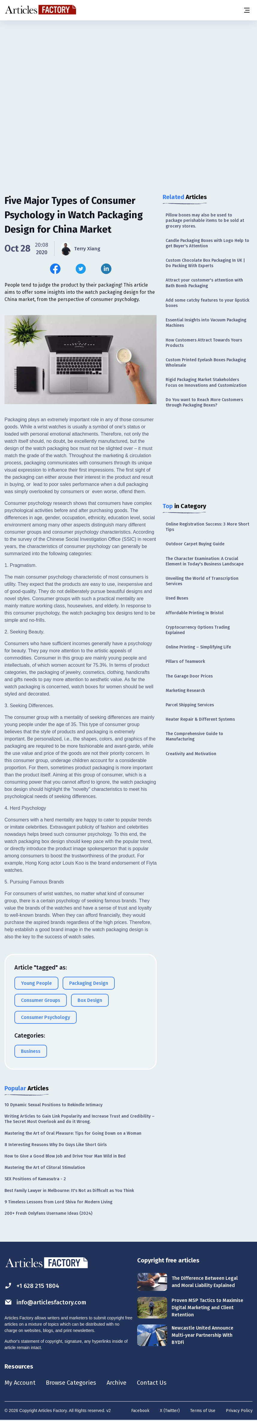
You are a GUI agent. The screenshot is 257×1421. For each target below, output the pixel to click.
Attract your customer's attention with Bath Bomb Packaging (204, 283)
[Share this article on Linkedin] (106, 269)
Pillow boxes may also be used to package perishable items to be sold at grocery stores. (205, 220)
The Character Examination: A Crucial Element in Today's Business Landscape (205, 561)
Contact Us (152, 1382)
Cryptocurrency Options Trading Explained (198, 630)
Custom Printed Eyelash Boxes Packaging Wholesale (206, 362)
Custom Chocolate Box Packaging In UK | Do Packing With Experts (205, 263)
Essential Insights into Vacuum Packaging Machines (206, 322)
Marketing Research (185, 690)
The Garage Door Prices (189, 676)
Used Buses (177, 598)
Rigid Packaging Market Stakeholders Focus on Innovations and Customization (206, 382)
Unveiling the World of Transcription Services (202, 581)
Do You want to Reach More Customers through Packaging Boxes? (204, 402)
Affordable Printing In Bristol (194, 612)
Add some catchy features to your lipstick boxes (207, 303)
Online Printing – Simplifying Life (198, 647)
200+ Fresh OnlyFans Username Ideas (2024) (48, 1213)
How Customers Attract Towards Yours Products (204, 343)
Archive (116, 1382)
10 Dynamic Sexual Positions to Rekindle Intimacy (53, 1104)
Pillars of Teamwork (185, 661)
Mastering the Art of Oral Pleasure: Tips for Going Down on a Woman (72, 1133)
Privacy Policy (239, 1410)
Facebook (140, 1410)
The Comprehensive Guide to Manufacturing (194, 736)
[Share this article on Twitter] (80, 269)
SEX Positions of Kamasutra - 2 (35, 1178)
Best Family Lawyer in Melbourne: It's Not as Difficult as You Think (69, 1190)
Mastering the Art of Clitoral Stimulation (44, 1167)
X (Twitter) (170, 1410)
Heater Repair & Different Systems (200, 719)
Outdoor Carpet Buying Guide (195, 544)
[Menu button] (247, 10)
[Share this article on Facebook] (55, 269)
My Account (19, 1382)
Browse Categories (71, 1382)
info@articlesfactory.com (45, 1302)
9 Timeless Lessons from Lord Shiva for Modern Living (58, 1202)
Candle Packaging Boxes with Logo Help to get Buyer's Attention (207, 243)
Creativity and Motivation (191, 753)
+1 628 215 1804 (31, 1285)
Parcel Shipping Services (190, 705)
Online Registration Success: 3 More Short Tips (207, 527)
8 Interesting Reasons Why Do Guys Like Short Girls (55, 1144)
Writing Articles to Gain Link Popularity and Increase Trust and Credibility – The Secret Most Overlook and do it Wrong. (79, 1119)
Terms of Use (202, 1410)
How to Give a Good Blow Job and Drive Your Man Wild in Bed (65, 1156)
